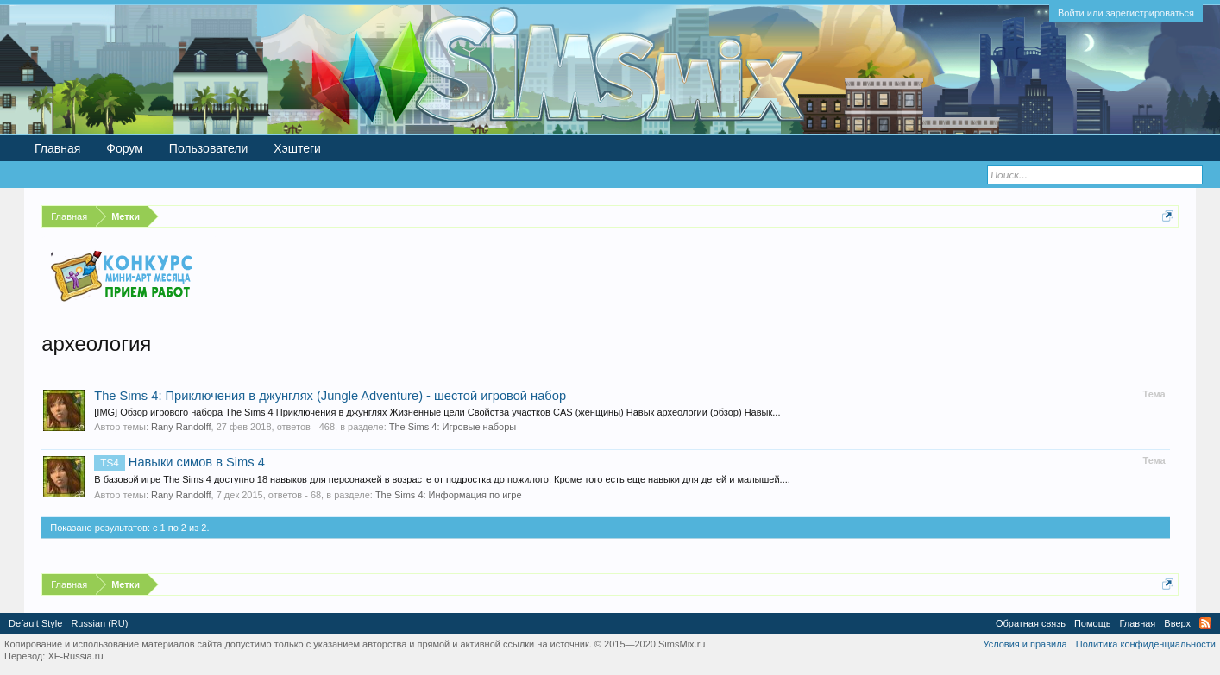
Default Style (35, 623)
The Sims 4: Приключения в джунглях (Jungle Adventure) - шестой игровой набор (330, 396)
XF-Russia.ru (75, 656)
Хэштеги (297, 148)
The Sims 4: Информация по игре (448, 495)
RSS (1205, 623)
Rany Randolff (181, 427)
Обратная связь (1031, 623)
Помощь (1092, 623)
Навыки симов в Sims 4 (179, 462)
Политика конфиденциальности (1146, 644)
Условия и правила (1024, 644)
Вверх (1177, 623)
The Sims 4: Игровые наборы (452, 427)
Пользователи (208, 148)
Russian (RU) (99, 623)
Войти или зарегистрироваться (1126, 13)
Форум (124, 148)
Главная (57, 148)
